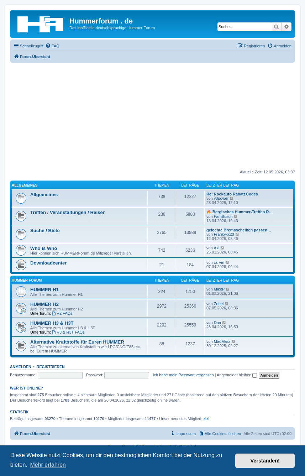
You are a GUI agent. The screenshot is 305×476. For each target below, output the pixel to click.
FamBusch (223, 216)
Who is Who (43, 248)
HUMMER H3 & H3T (52, 323)
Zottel (219, 304)
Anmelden (20, 367)
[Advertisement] (152, 116)
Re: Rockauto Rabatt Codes (232, 194)
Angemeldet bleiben (237, 375)
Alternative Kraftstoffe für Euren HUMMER (77, 342)
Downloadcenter (48, 263)
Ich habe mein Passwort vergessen (183, 375)
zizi (206, 419)
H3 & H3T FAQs (68, 332)
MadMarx (222, 341)
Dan (217, 322)
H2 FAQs (62, 313)
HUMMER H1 (44, 289)
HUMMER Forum (27, 280)
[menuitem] (52, 46)
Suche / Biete (45, 230)
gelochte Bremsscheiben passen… (238, 230)
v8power (221, 198)
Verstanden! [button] (265, 461)
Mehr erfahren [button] (48, 465)
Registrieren (51, 367)
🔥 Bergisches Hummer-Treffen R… (239, 212)
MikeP (219, 289)
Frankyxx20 (224, 234)
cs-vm (219, 262)
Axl (216, 248)
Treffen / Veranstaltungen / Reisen (68, 212)
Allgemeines (24, 185)
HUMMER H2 (44, 304)
